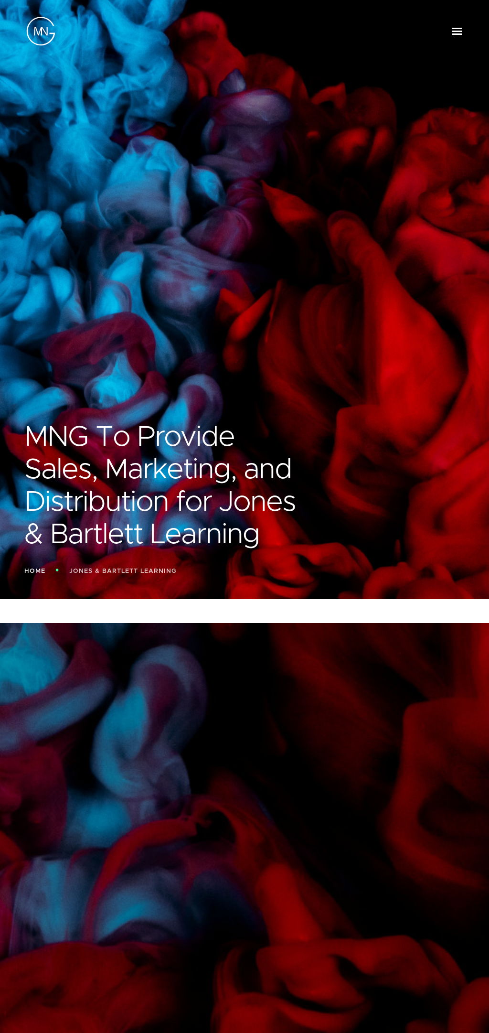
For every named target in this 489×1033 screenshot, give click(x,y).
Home (34, 571)
